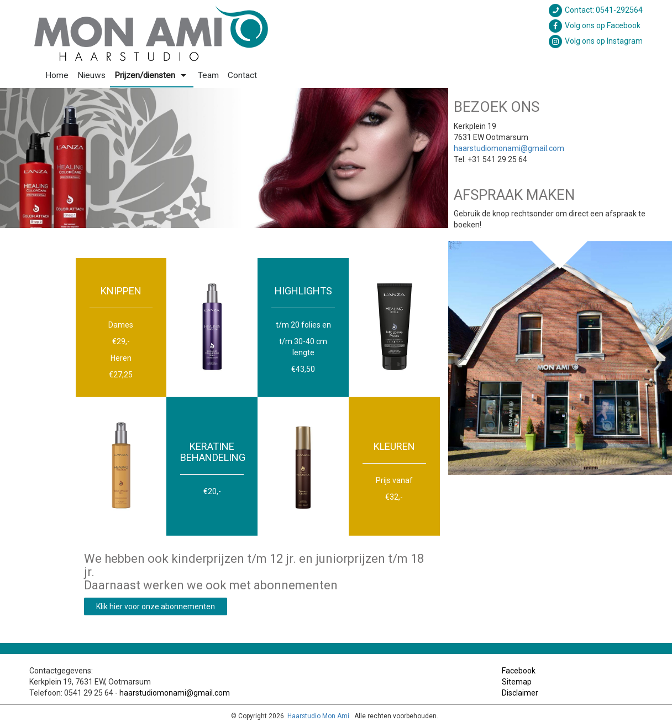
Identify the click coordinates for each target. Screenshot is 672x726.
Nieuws (91, 75)
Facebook (519, 670)
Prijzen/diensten (151, 75)
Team (208, 75)
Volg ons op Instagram (595, 41)
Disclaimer (520, 692)
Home (57, 75)
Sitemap (517, 681)
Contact (242, 75)
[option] (224, 158)
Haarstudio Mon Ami (318, 716)
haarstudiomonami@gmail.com (509, 148)
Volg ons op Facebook (594, 25)
